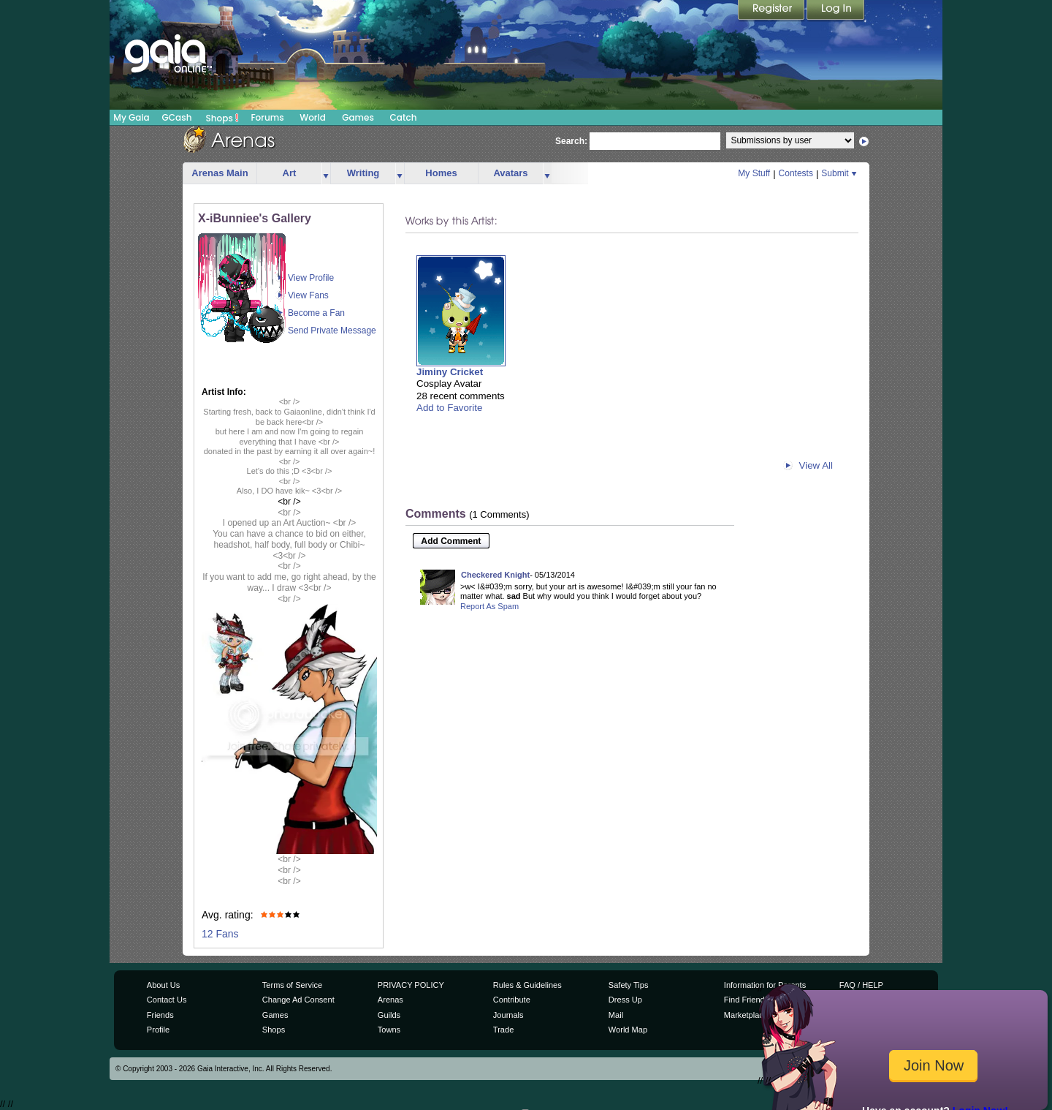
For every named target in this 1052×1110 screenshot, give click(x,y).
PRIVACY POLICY (411, 985)
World (313, 117)
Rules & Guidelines (527, 985)
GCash (177, 117)
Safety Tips (629, 985)
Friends (160, 1015)
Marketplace (746, 1015)
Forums (267, 117)
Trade (503, 1029)
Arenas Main (219, 172)
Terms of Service (292, 985)
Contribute (511, 999)
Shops (222, 117)
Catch (403, 117)
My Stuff (754, 173)
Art (290, 172)
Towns (389, 1029)
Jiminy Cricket (449, 371)
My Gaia (131, 117)
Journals (508, 1015)
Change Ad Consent (298, 999)
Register (772, 11)
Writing (363, 172)
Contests (796, 173)
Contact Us (167, 999)
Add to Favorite (449, 407)
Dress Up (625, 999)
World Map (628, 1029)
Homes (441, 172)
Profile (158, 1029)
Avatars (510, 172)
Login (836, 11)
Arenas (390, 999)
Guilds (389, 1015)
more (325, 173)
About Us (163, 985)
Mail (616, 1015)
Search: (571, 141)
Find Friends (746, 999)
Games (358, 117)
